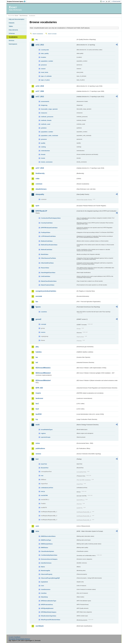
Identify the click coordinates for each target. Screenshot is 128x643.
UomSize (43, 593)
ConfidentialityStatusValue (49, 555)
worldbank (40, 626)
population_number (47, 61)
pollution (43, 128)
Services (11, 40)
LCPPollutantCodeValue (48, 236)
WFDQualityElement (47, 608)
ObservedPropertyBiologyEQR (50, 578)
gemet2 (38, 319)
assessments (45, 101)
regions (43, 433)
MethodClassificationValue (49, 245)
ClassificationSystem (47, 551)
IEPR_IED (39, 388)
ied (37, 362)
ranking (43, 147)
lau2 (37, 409)
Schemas (12, 33)
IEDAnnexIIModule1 (43, 368)
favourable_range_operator (49, 109)
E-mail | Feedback (14, 637)
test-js (43, 491)
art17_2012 (40, 96)
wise (37, 531)
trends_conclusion (46, 162)
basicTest (44, 464)
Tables (11, 26)
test (37, 459)
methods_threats (46, 120)
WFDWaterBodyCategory (48, 612)
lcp (37, 419)
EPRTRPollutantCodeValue (49, 227)
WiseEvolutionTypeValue (48, 616)
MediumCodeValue (46, 241)
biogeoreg (44, 105)
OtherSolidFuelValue (47, 263)
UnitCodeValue (45, 276)
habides (39, 352)
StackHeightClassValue (48, 272)
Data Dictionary (24, 15)
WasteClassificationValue (48, 281)
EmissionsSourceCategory (49, 559)
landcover (39, 398)
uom (37, 526)
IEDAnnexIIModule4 (43, 380)
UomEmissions (45, 589)
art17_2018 (40, 168)
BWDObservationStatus (48, 536)
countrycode (45, 49)
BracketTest (44, 467)
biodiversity (40, 173)
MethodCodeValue (46, 249)
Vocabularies (13, 37)
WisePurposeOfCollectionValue (50, 619)
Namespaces (13, 44)
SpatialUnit (44, 582)
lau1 (37, 403)
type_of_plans (45, 80)
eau (42, 475)
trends (43, 158)
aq (37, 39)
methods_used (45, 124)
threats (43, 154)
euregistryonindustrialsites (46, 291)
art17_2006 (40, 91)
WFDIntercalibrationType (48, 601)
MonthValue (44, 254)
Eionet (16, 15)
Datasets (11, 23)
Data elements (13, 30)
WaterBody (44, 597)
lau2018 (39, 414)
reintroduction (45, 150)
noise (38, 443)
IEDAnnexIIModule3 (43, 373)
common (39, 184)
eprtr (37, 205)
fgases (38, 307)
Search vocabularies (38, 33)
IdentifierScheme (46, 563)
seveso (38, 454)
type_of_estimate (46, 76)
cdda (37, 178)
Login (103, 1)
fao (37, 301)
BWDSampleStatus (47, 544)
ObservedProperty (46, 574)
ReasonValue (45, 267)
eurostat (39, 296)
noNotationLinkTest (47, 487)
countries (44, 311)
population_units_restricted (49, 135)
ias (37, 357)
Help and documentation (16, 19)
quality (43, 143)
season (43, 68)
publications (40, 448)
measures (44, 113)
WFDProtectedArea (47, 604)
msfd (37, 425)
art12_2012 (40, 45)
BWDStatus (44, 547)
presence (44, 65)
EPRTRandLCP (41, 211)
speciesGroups (45, 437)
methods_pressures (47, 116)
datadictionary (41, 189)
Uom (42, 585)
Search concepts (52, 33)
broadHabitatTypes (47, 429)
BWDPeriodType (46, 540)
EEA (17, 1)
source (43, 332)
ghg (37, 347)
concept (43, 324)
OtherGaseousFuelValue (48, 258)
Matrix (43, 567)
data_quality (45, 53)
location (43, 57)
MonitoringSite (45, 570)
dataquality (40, 194)
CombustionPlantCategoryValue (51, 218)
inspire (38, 393)
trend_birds (44, 72)
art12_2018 (40, 86)
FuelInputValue (45, 232)
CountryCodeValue (46, 223)
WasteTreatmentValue (47, 285)
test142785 (44, 495)
